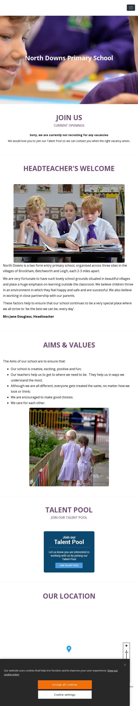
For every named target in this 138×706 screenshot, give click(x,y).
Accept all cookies (64, 684)
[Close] (125, 664)
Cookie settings (65, 694)
